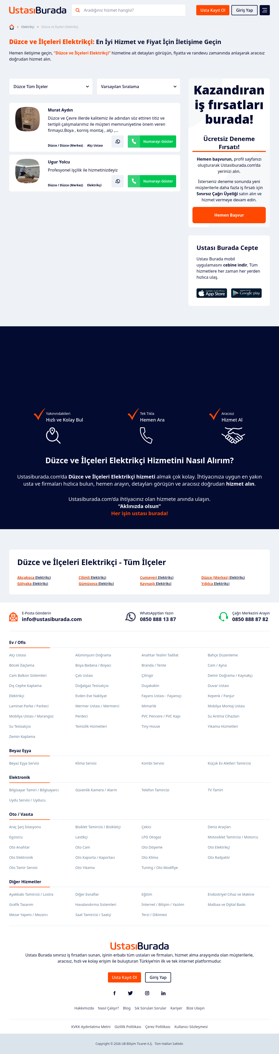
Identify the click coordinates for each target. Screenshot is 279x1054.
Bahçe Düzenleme (223, 655)
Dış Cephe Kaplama (25, 685)
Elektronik (19, 777)
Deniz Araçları (219, 826)
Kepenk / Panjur (221, 695)
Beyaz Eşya (20, 750)
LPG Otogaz (151, 837)
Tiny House (151, 726)
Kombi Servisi (153, 763)
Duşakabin (150, 685)
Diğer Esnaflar (87, 894)
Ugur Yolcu (59, 162)
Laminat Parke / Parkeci (29, 706)
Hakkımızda (84, 1008)
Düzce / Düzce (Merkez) (65, 146)
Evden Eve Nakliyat (91, 695)
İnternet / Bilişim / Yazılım (163, 904)
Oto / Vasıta (21, 814)
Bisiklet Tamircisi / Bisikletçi (98, 826)
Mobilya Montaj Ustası (226, 706)
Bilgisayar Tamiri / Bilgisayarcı (34, 790)
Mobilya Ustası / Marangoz (31, 716)
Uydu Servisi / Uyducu (27, 800)
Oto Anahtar (19, 847)
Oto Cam (82, 847)
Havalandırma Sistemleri (95, 904)
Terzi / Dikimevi (154, 914)
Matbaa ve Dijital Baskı (226, 904)
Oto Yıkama (85, 867)
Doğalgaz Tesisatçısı (92, 685)
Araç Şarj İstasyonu (25, 826)
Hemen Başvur (229, 215)
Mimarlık (149, 706)
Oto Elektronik (21, 857)
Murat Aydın (60, 110)
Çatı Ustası (84, 675)
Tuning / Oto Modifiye (160, 867)
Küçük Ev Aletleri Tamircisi (229, 763)
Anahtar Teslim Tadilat (160, 655)
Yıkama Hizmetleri (223, 726)
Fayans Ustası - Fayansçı (162, 695)
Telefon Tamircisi (155, 790)
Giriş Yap (244, 10)
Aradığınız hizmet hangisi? (109, 10)
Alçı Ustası (95, 146)
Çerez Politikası (158, 1026)
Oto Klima (150, 857)
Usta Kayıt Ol (212, 10)
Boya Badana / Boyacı (93, 665)
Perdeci (81, 716)
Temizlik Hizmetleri (91, 726)
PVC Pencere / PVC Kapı (161, 716)
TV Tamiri (215, 790)
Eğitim (147, 894)
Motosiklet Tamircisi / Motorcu (233, 837)
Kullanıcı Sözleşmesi (191, 1026)
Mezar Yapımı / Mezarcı (28, 914)
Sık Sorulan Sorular (150, 1008)
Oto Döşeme (152, 847)
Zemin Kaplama (22, 736)
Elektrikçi (27, 27)
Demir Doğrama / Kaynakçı (230, 675)
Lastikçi (81, 837)
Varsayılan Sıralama (138, 86)
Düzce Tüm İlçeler (51, 86)
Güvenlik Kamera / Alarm (96, 790)
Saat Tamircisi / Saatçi (93, 914)
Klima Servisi (85, 763)
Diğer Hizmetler (25, 881)
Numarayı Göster (158, 141)
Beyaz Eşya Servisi (24, 763)
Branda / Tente (154, 665)
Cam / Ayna (217, 665)
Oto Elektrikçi (219, 847)
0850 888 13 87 (158, 619)
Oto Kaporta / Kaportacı (95, 857)
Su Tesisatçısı (20, 726)
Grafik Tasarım (21, 904)
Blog (127, 1008)
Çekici (146, 826)
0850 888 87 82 (250, 619)
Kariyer (176, 1008)
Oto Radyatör (219, 857)
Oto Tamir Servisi (23, 867)
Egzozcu (16, 837)
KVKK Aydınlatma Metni (90, 1026)
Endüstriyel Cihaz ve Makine (231, 894)
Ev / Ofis (17, 642)
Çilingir (147, 675)
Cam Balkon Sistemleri (28, 675)
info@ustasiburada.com (52, 619)
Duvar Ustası (218, 685)
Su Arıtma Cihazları (223, 716)
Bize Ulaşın (195, 1008)
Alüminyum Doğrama (93, 655)
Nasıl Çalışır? (108, 1008)
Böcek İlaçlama (21, 665)
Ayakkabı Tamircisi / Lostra (31, 894)
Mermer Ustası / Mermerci (97, 706)
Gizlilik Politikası (128, 1026)
